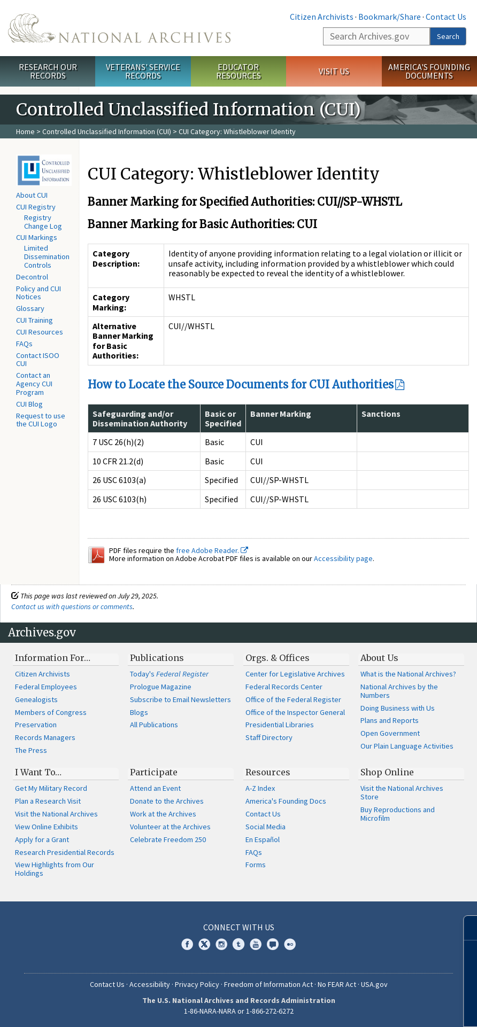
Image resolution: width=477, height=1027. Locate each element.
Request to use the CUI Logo (40, 420)
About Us (379, 657)
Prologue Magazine (160, 686)
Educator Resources (238, 71)
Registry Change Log (43, 222)
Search (448, 36)
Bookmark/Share (389, 16)
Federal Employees (46, 686)
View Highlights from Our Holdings (54, 869)
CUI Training (34, 320)
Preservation (36, 724)
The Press (31, 750)
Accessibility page (343, 558)
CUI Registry (36, 207)
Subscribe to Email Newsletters (180, 699)
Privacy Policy (197, 984)
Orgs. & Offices (277, 657)
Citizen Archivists (321, 16)
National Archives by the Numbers (399, 691)
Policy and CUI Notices (38, 293)
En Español (262, 839)
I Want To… (38, 772)
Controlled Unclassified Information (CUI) (106, 131)
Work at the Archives (163, 814)
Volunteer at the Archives (170, 826)
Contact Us (446, 16)
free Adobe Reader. (212, 550)
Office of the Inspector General (295, 712)
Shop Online (387, 772)
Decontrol (32, 277)
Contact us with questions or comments (72, 606)
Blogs (139, 712)
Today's (169, 674)
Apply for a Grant (42, 839)
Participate (154, 772)
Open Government (390, 733)
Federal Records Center (283, 686)
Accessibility (149, 984)
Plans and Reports (389, 720)
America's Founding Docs (285, 801)
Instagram (221, 944)
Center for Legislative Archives (295, 674)
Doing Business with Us (397, 708)
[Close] (464, 928)
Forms (255, 864)
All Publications (154, 724)
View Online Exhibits (46, 826)
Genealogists (36, 699)
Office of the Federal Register (293, 699)
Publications (157, 657)
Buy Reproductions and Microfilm (397, 814)
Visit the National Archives (56, 814)
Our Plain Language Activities (406, 746)
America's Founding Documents (429, 71)
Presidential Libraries (279, 724)
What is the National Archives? (408, 674)
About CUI (32, 195)
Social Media (265, 826)
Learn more (382, 1008)
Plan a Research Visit (48, 801)
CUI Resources (39, 332)
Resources (267, 772)
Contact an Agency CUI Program (34, 383)
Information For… (52, 657)
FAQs (24, 343)
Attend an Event (155, 788)
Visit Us (334, 71)
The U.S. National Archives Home (119, 28)
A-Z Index (260, 788)
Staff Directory (269, 737)
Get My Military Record (51, 788)
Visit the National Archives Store (401, 792)
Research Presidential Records (64, 852)
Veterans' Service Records (143, 71)
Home (25, 131)
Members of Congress (51, 712)
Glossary (30, 308)
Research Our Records (48, 71)
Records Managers (45, 737)
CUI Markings (36, 237)
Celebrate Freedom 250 (168, 839)
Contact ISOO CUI (37, 360)
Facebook (187, 944)
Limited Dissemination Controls (47, 256)
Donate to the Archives (167, 801)
